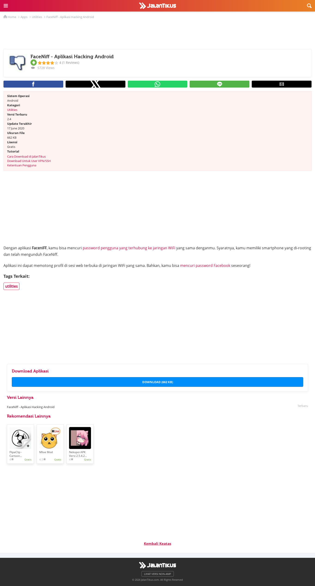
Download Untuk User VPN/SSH (29, 161)
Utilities (12, 110)
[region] (157, 32)
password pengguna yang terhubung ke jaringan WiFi (129, 247)
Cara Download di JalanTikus (26, 156)
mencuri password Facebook (205, 265)
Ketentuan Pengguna (21, 165)
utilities (11, 286)
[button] (6, 6)
